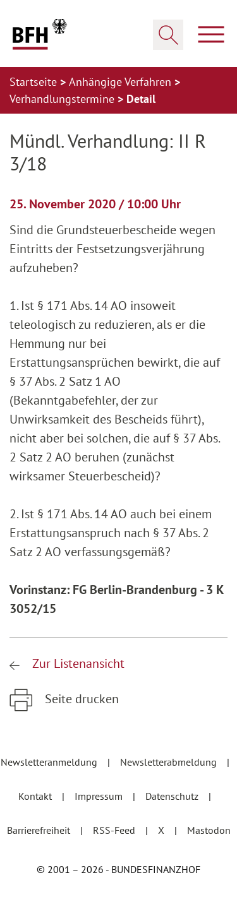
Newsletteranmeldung (50, 762)
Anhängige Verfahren (121, 81)
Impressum (100, 796)
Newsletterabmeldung (169, 762)
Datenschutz (173, 796)
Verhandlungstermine (63, 99)
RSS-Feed (115, 830)
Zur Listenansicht (77, 663)
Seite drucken (80, 699)
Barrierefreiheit (40, 830)
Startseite (34, 81)
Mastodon (209, 830)
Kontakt (36, 796)
